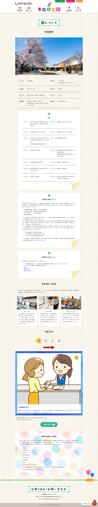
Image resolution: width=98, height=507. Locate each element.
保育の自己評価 (27, 270)
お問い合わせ (70, 1)
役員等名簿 (26, 269)
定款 (25, 267)
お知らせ (79, 1)
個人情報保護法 (60, 1)
